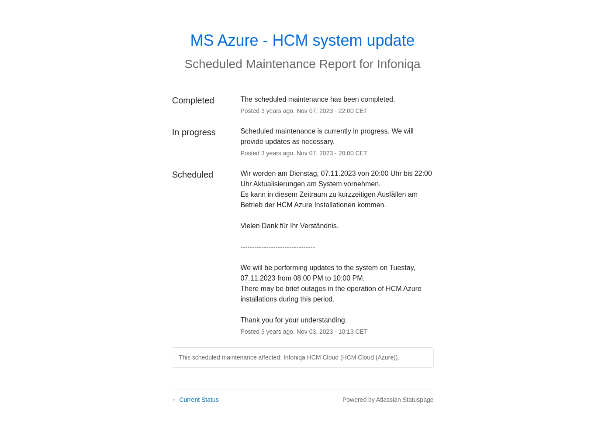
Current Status (195, 399)
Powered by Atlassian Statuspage (388, 399)
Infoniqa (399, 64)
